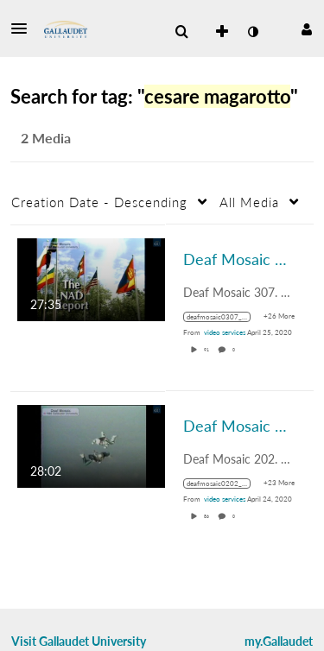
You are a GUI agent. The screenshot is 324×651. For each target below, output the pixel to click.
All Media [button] (249, 202)
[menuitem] (181, 31)
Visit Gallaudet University (78, 641)
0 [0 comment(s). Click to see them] (234, 349)
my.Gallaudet (279, 641)
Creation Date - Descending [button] (99, 202)
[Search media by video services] (224, 332)
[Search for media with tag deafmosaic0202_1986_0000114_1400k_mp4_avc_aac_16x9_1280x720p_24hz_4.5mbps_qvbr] (223, 483)
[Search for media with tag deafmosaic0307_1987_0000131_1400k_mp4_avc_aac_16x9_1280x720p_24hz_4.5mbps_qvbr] (223, 317)
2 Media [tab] (46, 138)
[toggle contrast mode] (252, 31)
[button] (24, 28)
